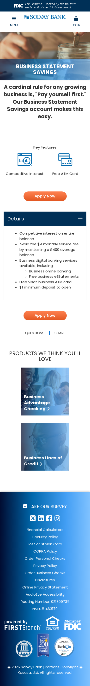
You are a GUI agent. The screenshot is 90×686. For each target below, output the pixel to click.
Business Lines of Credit (43, 461)
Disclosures (45, 579)
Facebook (49, 518)
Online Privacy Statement (45, 587)
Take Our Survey (48, 506)
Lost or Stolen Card (45, 544)
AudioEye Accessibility (45, 594)
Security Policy (45, 536)
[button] (76, 22)
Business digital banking (40, 260)
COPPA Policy (45, 551)
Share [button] (59, 333)
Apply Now (45, 196)
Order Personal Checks (45, 558)
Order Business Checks (45, 572)
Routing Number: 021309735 (45, 601)
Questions (34, 333)
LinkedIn (41, 518)
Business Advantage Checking (37, 403)
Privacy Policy (45, 565)
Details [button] (15, 218)
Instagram (57, 518)
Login (76, 21)
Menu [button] (14, 21)
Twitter (33, 518)
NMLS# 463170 (45, 608)
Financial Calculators (45, 529)
